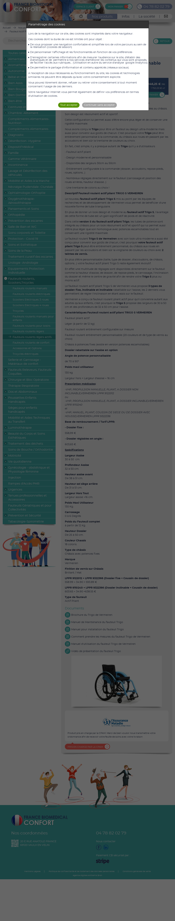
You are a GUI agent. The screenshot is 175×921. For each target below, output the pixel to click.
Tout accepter (69, 105)
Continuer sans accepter (99, 105)
